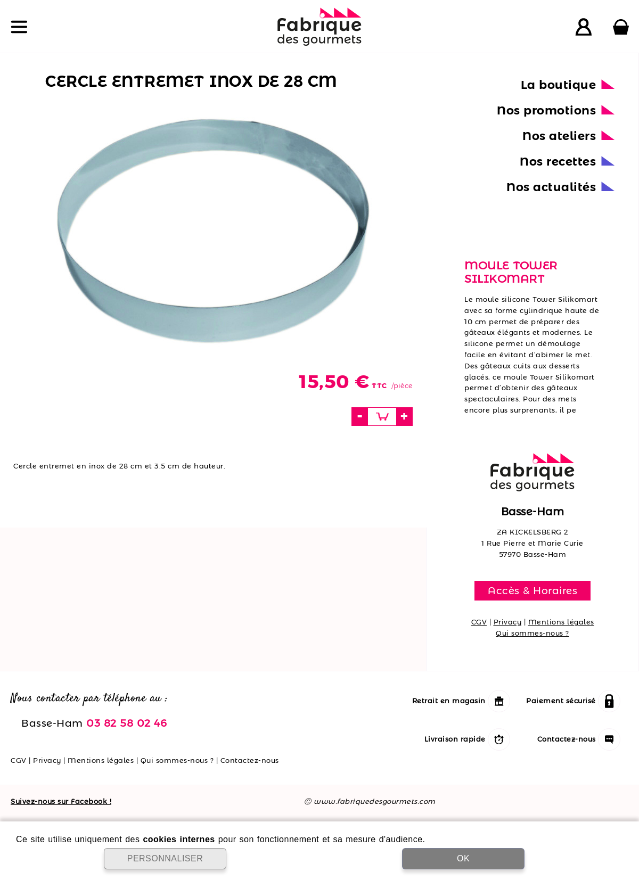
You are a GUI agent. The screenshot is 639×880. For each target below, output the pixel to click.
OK (463, 858)
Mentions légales (561, 622)
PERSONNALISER (165, 858)
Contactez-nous (249, 760)
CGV (479, 622)
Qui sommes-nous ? (532, 633)
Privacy (508, 622)
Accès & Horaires (532, 590)
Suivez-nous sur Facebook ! (61, 801)
